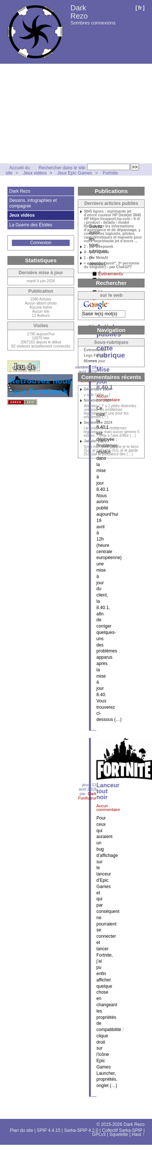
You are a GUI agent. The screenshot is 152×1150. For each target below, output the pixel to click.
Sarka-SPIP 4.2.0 (81, 1130)
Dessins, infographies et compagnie (33, 203)
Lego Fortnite (96, 356)
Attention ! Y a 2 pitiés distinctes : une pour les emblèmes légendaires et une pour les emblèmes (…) (111, 411)
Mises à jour (94, 361)
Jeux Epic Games (74, 173)
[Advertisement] (69, 113)
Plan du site (21, 1130)
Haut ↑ (138, 1134)
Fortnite (110, 173)
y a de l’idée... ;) (97, 395)
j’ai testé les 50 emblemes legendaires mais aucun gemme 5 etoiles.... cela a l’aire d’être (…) (111, 432)
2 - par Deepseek (98, 247)
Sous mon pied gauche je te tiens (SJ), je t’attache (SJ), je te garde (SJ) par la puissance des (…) (111, 450)
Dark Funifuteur (87, 795)
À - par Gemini (96, 252)
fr (140, 7)
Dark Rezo (79, 12)
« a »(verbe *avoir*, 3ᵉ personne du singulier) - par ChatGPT (111, 265)
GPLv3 (99, 1134)
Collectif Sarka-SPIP (122, 1130)
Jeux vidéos (34, 173)
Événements (95, 350)
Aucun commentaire (108, 808)
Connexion (40, 242)
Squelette (118, 1134)
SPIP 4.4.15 (48, 1130)
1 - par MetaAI (96, 258)
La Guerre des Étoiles (30, 224)
